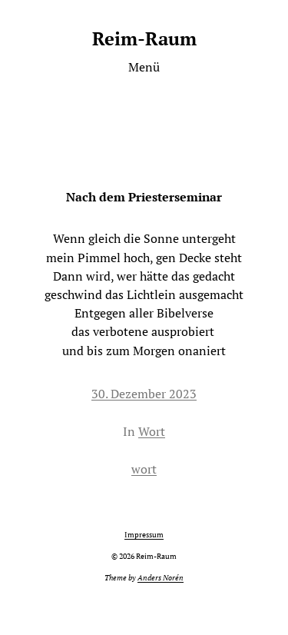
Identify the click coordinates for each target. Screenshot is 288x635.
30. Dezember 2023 (144, 393)
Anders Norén (160, 578)
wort (144, 468)
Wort (151, 431)
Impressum (144, 535)
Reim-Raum (144, 38)
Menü (144, 66)
